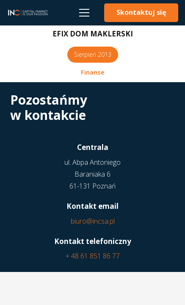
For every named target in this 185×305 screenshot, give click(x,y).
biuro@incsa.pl (93, 221)
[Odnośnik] (27, 12)
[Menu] (84, 12)
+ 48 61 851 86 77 (93, 256)
